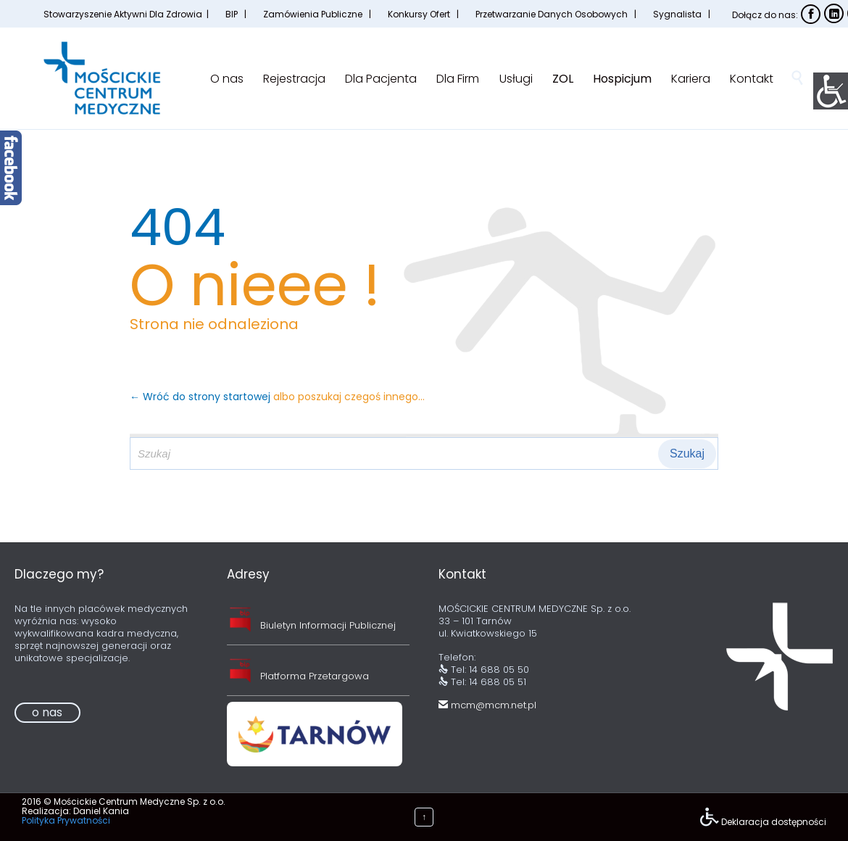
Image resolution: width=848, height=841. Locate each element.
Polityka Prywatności (66, 820)
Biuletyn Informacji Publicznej (328, 625)
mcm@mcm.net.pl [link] (487, 705)
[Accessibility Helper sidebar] (830, 89)
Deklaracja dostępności (773, 822)
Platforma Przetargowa (314, 676)
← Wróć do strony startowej (201, 396)
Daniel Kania (101, 811)
